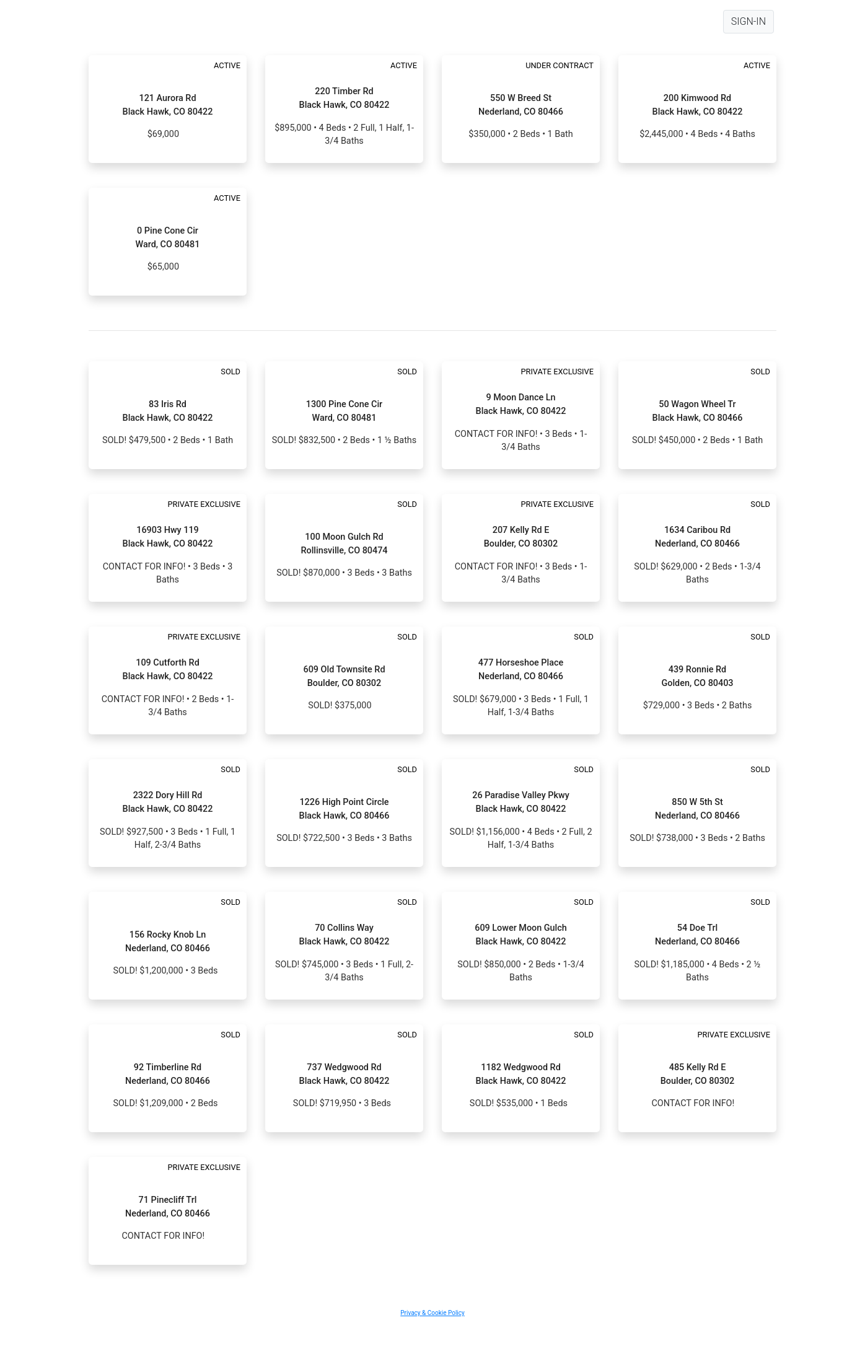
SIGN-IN (748, 21)
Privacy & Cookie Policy (432, 1312)
